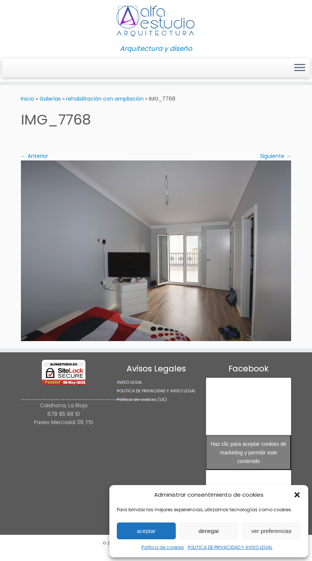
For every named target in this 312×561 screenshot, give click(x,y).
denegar (209, 531)
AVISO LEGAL (129, 382)
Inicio (27, 98)
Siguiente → (275, 156)
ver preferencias (271, 531)
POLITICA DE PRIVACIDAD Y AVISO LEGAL (230, 547)
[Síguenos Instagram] (11, 68)
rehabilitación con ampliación (105, 98)
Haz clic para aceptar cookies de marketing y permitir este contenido (248, 452)
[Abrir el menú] (299, 68)
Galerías (50, 98)
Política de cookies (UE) (142, 399)
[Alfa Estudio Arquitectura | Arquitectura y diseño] (156, 22)
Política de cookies (162, 547)
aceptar (146, 531)
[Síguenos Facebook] (15, 68)
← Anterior (34, 156)
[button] (297, 495)
